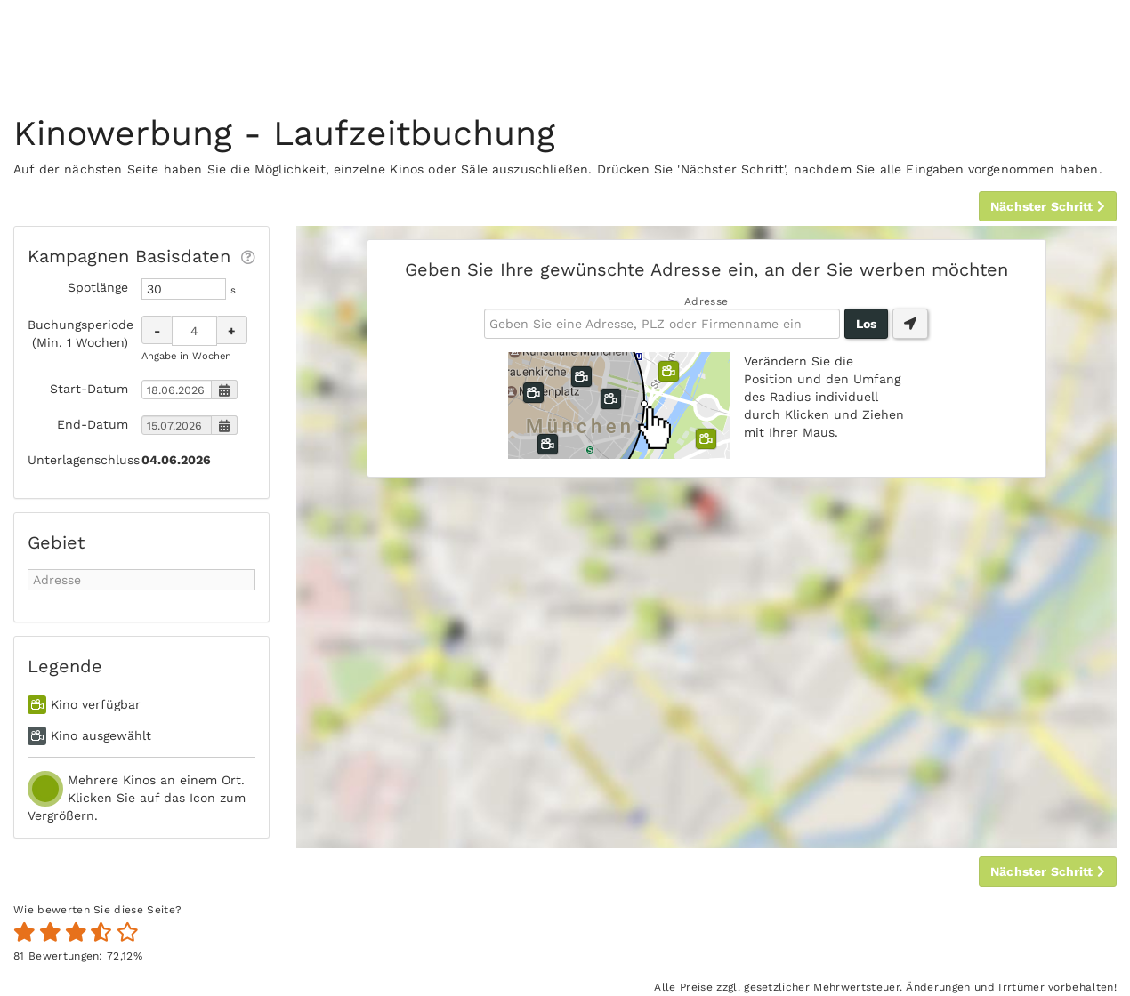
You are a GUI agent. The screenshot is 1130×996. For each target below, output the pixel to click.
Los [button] (866, 324)
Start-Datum (89, 389)
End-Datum (92, 424)
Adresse (706, 301)
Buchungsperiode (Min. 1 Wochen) (78, 333)
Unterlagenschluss (78, 460)
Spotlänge (98, 287)
